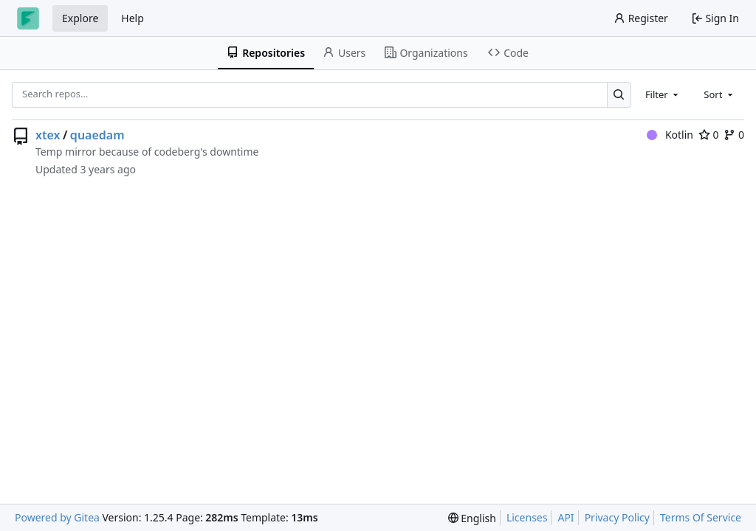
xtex (47, 135)
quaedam (97, 135)
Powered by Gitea (57, 517)
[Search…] (619, 95)
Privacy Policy (617, 517)
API (565, 517)
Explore (80, 18)
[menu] (472, 518)
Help (132, 18)
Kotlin (670, 135)
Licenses (527, 517)
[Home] (28, 18)
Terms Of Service (700, 517)
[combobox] (663, 94)
